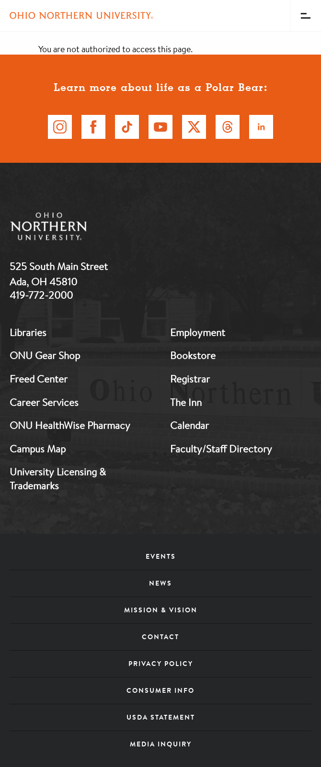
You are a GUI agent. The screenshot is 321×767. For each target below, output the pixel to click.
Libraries (28, 332)
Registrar (190, 378)
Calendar (189, 425)
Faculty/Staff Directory (221, 448)
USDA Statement (160, 717)
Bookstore (193, 355)
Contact (160, 637)
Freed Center (39, 378)
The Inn (186, 402)
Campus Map (38, 448)
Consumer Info (160, 690)
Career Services (44, 402)
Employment (197, 332)
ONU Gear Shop (45, 355)
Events (161, 556)
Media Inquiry (161, 744)
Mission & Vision (160, 610)
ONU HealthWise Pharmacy (70, 425)
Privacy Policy (160, 663)
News (160, 583)
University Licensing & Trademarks (58, 478)
